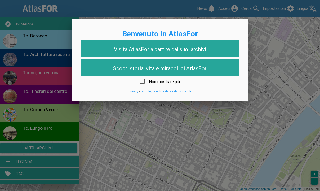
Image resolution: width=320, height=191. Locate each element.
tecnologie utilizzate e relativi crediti (166, 91)
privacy (133, 91)
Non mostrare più (164, 81)
